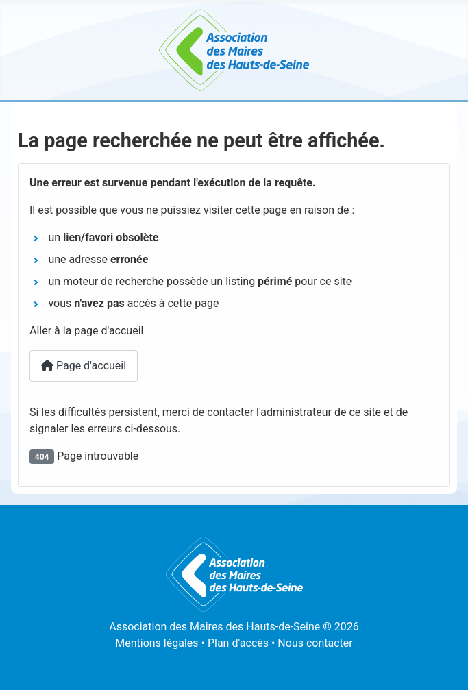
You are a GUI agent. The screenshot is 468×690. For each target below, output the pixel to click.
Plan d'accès (238, 643)
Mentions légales (156, 643)
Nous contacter (315, 643)
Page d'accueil (83, 365)
